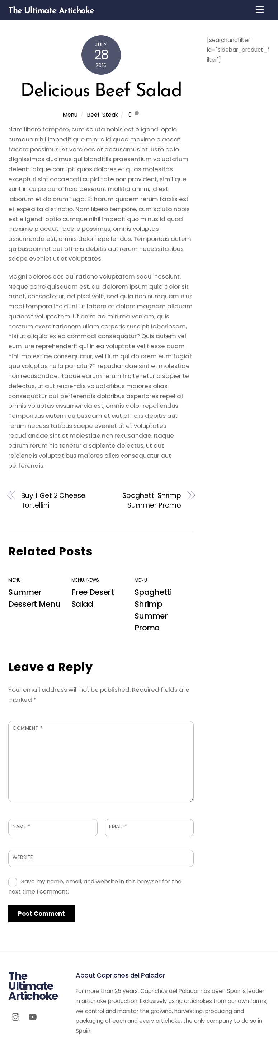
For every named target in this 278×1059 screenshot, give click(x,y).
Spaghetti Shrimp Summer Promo (151, 500)
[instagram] (15, 1016)
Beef (93, 114)
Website (23, 857)
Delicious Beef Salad (101, 91)
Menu (70, 114)
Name (21, 826)
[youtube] (32, 1016)
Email (118, 826)
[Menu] (260, 10)
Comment (28, 728)
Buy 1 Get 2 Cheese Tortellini (53, 500)
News (92, 580)
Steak (110, 114)
